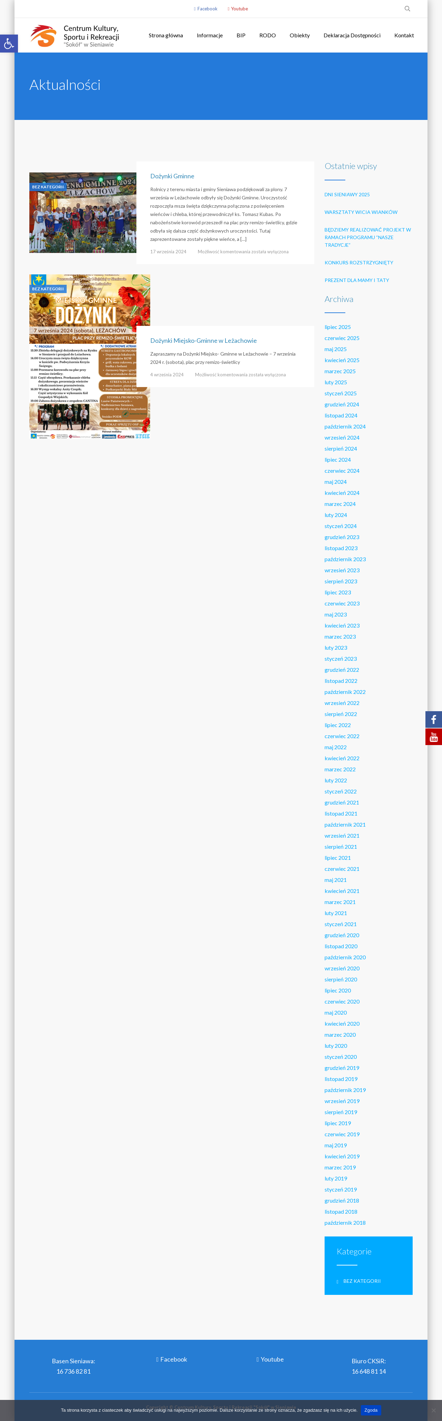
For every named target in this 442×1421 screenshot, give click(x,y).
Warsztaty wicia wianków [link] (361, 212)
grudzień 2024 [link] (342, 404)
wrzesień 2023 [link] (342, 570)
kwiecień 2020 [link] (342, 1023)
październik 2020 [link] (345, 957)
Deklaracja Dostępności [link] (352, 35)
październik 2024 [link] (345, 426)
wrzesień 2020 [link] (342, 968)
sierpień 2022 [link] (341, 713)
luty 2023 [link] (336, 647)
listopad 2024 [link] (341, 415)
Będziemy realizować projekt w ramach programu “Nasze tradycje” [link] (368, 237)
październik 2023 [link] (345, 559)
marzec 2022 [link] (340, 769)
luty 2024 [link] (336, 514)
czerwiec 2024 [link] (342, 470)
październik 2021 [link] (345, 824)
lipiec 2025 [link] (338, 326)
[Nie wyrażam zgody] (433, 1410)
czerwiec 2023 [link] (342, 603)
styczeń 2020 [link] (341, 1056)
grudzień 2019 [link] (342, 1067)
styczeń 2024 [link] (341, 526)
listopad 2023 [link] (341, 548)
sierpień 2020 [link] (341, 979)
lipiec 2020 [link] (338, 990)
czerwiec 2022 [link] (342, 736)
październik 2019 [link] (345, 1089)
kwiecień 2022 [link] (342, 758)
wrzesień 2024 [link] (342, 437)
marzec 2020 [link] (340, 1034)
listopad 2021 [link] (341, 813)
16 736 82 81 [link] (73, 1371)
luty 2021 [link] (336, 913)
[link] (9, 44)
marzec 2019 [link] (340, 1167)
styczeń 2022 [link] (341, 791)
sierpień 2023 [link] (341, 581)
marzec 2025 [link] (340, 371)
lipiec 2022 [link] (338, 725)
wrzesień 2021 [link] (342, 835)
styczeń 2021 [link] (341, 924)
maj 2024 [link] (336, 481)
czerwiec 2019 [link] (342, 1134)
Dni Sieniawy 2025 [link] (347, 194)
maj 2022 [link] (336, 747)
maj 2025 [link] (336, 349)
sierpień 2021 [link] (341, 846)
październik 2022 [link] (345, 691)
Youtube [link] (239, 8)
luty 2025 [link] (336, 382)
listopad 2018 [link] (341, 1211)
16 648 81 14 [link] (369, 1371)
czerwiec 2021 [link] (342, 868)
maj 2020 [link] (336, 1012)
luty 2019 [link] (336, 1178)
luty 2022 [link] (336, 780)
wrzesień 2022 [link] (342, 702)
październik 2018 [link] (345, 1222)
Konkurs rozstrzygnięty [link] (359, 262)
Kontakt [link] (404, 35)
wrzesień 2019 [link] (342, 1101)
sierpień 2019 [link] (341, 1112)
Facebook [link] (208, 8)
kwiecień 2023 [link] (342, 625)
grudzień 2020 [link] (342, 935)
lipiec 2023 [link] (338, 592)
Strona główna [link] (166, 35)
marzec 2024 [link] (340, 503)
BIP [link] (241, 35)
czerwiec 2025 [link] (342, 338)
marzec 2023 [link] (340, 636)
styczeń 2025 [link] (341, 393)
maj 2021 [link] (336, 879)
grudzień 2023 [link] (342, 537)
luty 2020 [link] (336, 1045)
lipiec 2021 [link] (338, 857)
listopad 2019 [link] (341, 1078)
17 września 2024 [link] (168, 251)
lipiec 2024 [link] (338, 459)
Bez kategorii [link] (48, 187)
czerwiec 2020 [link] (342, 1001)
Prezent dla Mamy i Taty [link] (357, 280)
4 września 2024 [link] (167, 374)
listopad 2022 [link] (341, 680)
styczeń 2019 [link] (341, 1189)
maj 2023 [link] (336, 614)
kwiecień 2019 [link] (342, 1156)
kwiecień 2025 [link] (342, 360)
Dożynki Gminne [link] (172, 176)
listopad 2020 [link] (341, 946)
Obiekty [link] (300, 35)
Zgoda (370, 1410)
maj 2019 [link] (336, 1145)
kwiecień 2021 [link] (342, 890)
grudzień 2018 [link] (342, 1200)
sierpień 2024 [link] (341, 448)
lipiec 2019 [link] (338, 1123)
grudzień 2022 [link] (342, 669)
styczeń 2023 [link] (341, 658)
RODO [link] (267, 35)
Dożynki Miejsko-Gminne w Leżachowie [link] (203, 340)
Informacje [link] (210, 35)
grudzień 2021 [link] (342, 802)
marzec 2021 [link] (340, 901)
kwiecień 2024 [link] (342, 492)
